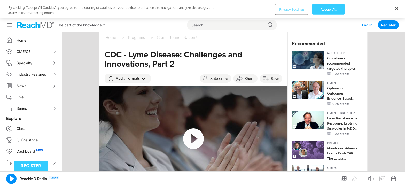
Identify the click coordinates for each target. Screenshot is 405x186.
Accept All (329, 177)
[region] (202, 177)
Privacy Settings (292, 177)
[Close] (396, 176)
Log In (367, 7)
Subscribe (219, 60)
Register (388, 7)
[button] (128, 60)
